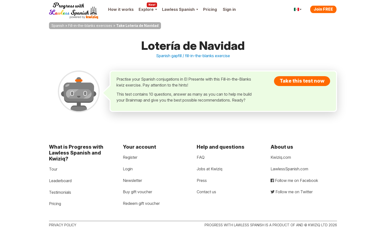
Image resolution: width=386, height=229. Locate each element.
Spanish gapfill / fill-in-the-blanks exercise (193, 55)
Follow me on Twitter (292, 191)
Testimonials (60, 192)
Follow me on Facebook (294, 180)
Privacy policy (62, 225)
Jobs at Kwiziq (209, 168)
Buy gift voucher (137, 191)
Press (202, 180)
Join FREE (323, 9)
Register (130, 157)
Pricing (210, 9)
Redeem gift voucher (141, 203)
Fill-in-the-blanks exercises (90, 25)
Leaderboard (60, 180)
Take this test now (302, 81)
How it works (121, 9)
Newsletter (132, 180)
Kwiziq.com (281, 157)
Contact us (206, 191)
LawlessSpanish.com (289, 168)
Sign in (229, 9)
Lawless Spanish (180, 9)
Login (128, 168)
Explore (148, 9)
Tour (53, 169)
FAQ (201, 157)
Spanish (57, 25)
